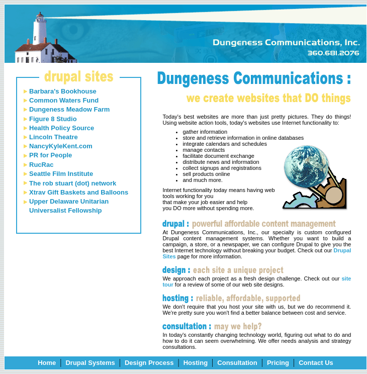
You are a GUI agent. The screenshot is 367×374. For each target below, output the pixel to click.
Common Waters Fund (64, 100)
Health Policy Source (61, 128)
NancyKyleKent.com (61, 146)
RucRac (41, 164)
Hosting (196, 362)
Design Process (149, 362)
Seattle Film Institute (61, 173)
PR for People (50, 155)
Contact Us (316, 362)
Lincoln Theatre (53, 137)
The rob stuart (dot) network (72, 183)
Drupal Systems (90, 362)
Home (47, 362)
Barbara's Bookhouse (63, 91)
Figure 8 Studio (53, 119)
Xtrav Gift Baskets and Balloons (78, 192)
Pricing (278, 362)
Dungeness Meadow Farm (69, 109)
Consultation (237, 362)
